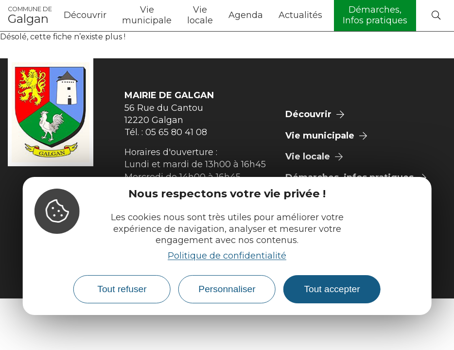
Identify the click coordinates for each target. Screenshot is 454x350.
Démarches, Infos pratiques (375, 15)
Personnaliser (226, 289)
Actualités (300, 15)
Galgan (30, 15)
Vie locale (200, 15)
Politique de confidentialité (227, 255)
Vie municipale (147, 15)
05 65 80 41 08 (176, 132)
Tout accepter (332, 289)
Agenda (245, 15)
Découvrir (85, 15)
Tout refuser (121, 289)
